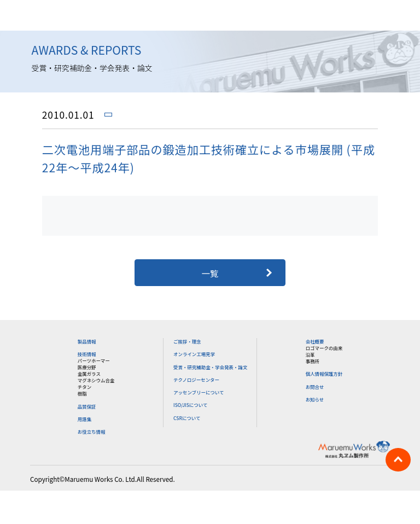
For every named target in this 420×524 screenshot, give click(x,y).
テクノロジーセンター (196, 379)
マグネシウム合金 (96, 380)
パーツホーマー (94, 360)
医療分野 (87, 367)
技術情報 (87, 354)
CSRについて (186, 418)
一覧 (210, 273)
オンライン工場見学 (194, 354)
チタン (84, 386)
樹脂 (82, 393)
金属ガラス (89, 373)
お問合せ (315, 386)
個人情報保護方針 (324, 373)
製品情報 (87, 341)
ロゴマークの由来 (324, 348)
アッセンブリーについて (198, 392)
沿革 (310, 354)
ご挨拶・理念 (187, 341)
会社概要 (315, 341)
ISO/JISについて (190, 404)
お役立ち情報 (92, 431)
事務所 (312, 361)
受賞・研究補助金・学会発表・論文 (210, 367)
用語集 (84, 419)
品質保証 (87, 406)
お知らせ (315, 399)
